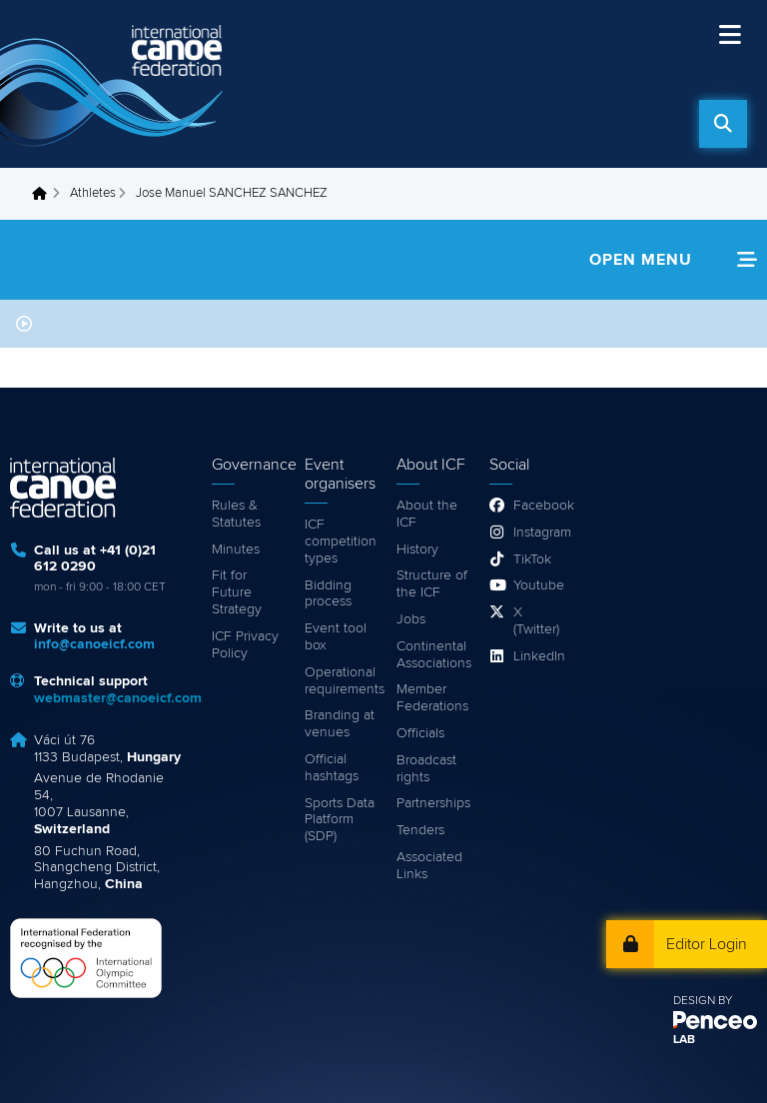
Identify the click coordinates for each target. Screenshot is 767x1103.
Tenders (420, 830)
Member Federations (432, 697)
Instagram (537, 533)
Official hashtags (332, 767)
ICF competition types (341, 541)
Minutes (236, 549)
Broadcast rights (426, 768)
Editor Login (706, 944)
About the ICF (426, 514)
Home (45, 194)
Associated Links (429, 865)
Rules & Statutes (236, 514)
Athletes (93, 193)
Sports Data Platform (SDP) (340, 820)
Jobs (410, 619)
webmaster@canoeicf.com (118, 698)
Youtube (537, 585)
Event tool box (336, 636)
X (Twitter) (536, 620)
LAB (684, 1040)
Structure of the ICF (431, 583)
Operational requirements (341, 680)
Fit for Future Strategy (237, 592)
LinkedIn (537, 656)
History (417, 549)
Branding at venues (340, 723)
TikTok (532, 559)
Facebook (537, 506)
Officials (420, 733)
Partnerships (432, 803)
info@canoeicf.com (94, 644)
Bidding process (328, 593)
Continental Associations (432, 654)
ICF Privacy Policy (245, 644)
